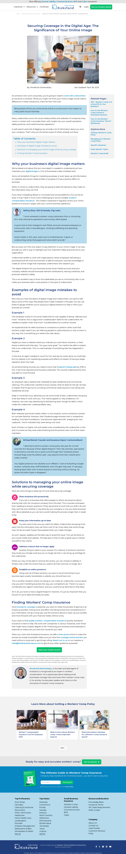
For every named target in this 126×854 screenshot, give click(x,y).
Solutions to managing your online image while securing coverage (46, 149)
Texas (41, 829)
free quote (64, 634)
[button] (19, 6)
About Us (93, 823)
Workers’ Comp (71, 804)
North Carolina (45, 815)
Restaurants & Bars (23, 829)
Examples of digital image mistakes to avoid (37, 146)
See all (18, 834)
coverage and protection (71, 637)
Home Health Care (23, 818)
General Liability (48, 1)
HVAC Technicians (23, 813)
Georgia (42, 810)
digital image (32, 171)
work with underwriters (75, 96)
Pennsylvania (45, 821)
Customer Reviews (97, 831)
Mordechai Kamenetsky (40, 668)
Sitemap (59, 845)
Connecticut (44, 805)
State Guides (94, 810)
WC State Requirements (99, 807)
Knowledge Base (96, 802)
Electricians (20, 810)
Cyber (84, 1)
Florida (42, 807)
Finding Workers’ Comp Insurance (32, 153)
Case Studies (94, 828)
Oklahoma (44, 818)
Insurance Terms (96, 805)
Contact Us (93, 826)
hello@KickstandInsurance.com (26, 643)
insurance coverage (26, 607)
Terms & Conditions (69, 845)
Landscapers (20, 821)
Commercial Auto (64, 1)
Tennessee (44, 826)
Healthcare (20, 815)
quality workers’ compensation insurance (47, 621)
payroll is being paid (68, 367)
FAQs (91, 833)
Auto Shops (20, 802)
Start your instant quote (49, 650)
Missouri (43, 813)
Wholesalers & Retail (24, 831)
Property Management (25, 826)
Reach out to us (60, 640)
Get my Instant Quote (101, 7)
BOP (75, 1)
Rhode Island (45, 823)
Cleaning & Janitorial (24, 807)
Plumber (19, 823)
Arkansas (43, 802)
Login (86, 7)
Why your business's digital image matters (36, 142)
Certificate (44, 7)
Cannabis (19, 805)
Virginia (42, 831)
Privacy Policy (69, 786)
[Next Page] (63, 747)
